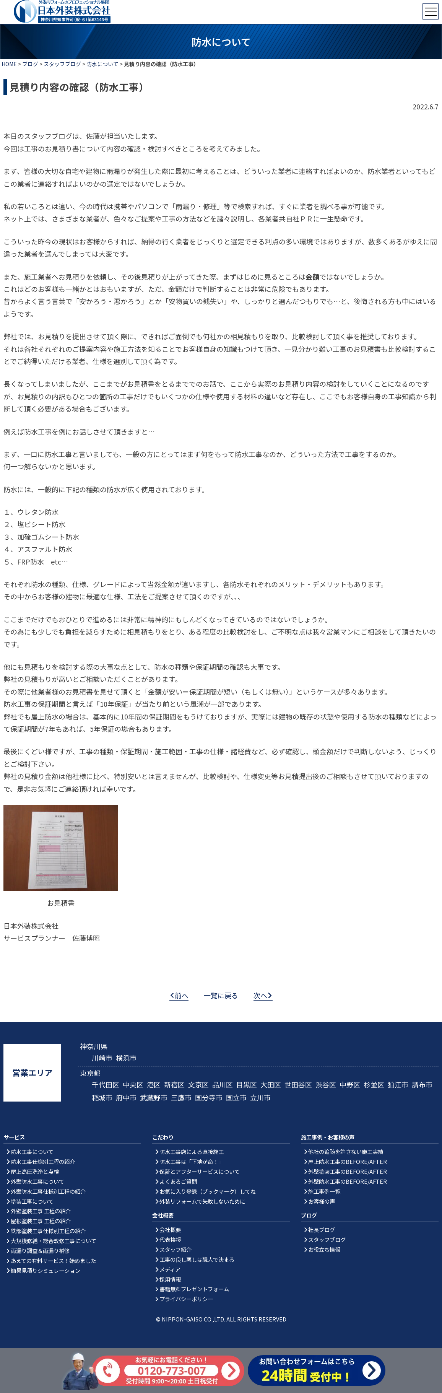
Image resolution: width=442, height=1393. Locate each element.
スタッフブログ (62, 64)
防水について (102, 64)
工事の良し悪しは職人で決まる (196, 1259)
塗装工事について (32, 1201)
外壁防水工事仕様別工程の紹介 (48, 1191)
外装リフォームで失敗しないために (202, 1201)
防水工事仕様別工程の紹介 (43, 1161)
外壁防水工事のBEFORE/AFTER (347, 1181)
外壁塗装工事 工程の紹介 (41, 1211)
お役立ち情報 (324, 1249)
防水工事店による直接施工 (191, 1151)
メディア (169, 1269)
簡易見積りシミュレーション (45, 1270)
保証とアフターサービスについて (199, 1171)
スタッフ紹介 (175, 1249)
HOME (9, 64)
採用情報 (170, 1279)
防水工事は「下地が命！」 (191, 1161)
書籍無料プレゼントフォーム (194, 1289)
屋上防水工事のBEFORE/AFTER (347, 1161)
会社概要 (170, 1229)
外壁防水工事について (37, 1181)
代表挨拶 (170, 1239)
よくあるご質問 (178, 1181)
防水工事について (32, 1151)
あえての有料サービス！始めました (53, 1260)
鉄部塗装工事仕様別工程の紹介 (48, 1231)
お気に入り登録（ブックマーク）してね (207, 1191)
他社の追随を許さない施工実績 (345, 1151)
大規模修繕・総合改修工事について (53, 1241)
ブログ (30, 64)
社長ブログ (321, 1229)
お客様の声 (321, 1201)
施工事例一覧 (324, 1191)
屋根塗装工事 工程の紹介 (41, 1221)
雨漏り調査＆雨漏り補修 (40, 1251)
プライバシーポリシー (186, 1299)
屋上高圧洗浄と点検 (35, 1171)
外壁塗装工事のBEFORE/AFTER (347, 1171)
